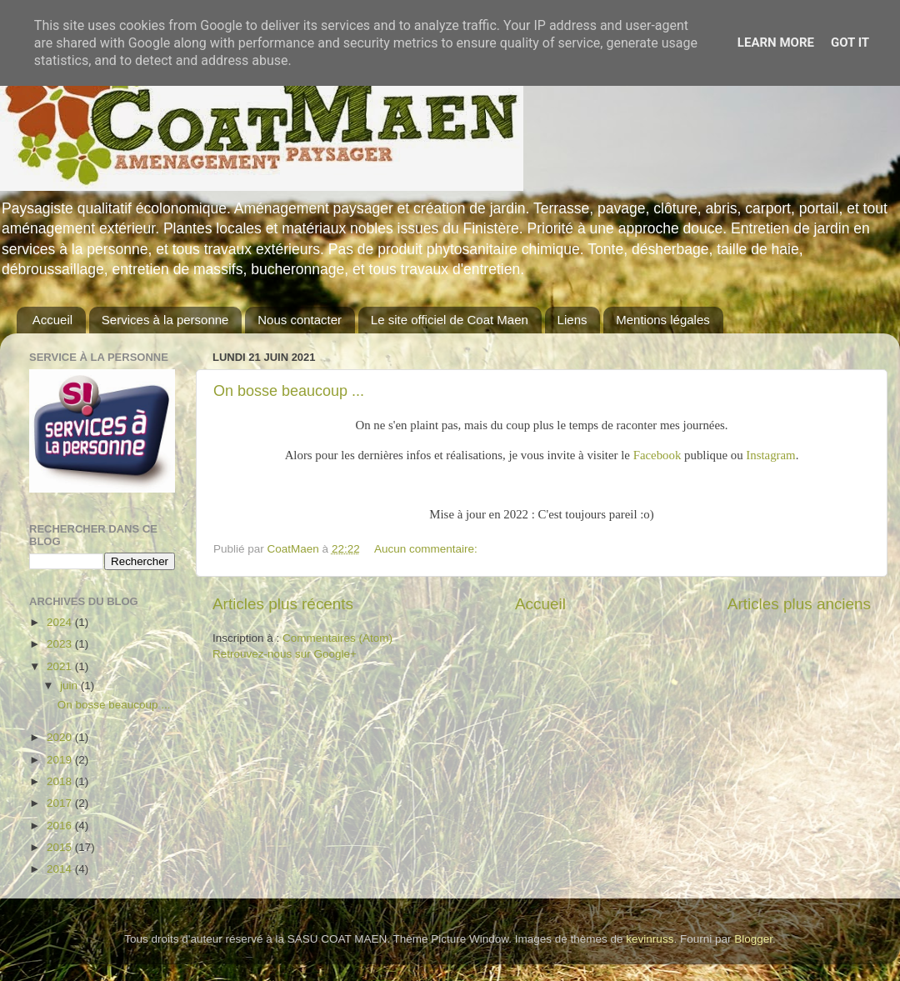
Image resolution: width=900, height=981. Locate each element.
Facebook (657, 455)
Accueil (52, 320)
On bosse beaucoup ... (288, 391)
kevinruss (649, 939)
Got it (850, 42)
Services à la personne (165, 320)
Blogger (753, 939)
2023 (61, 644)
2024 (61, 622)
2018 (61, 781)
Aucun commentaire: (427, 549)
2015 (61, 847)
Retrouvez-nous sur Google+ (284, 654)
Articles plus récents (282, 604)
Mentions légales (663, 320)
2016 (61, 825)
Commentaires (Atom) (337, 638)
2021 (61, 666)
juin (70, 685)
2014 (61, 869)
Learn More (776, 42)
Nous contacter (300, 320)
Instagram (770, 455)
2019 (61, 759)
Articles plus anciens (799, 604)
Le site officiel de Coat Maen (449, 320)
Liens (573, 320)
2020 (61, 737)
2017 (61, 803)
